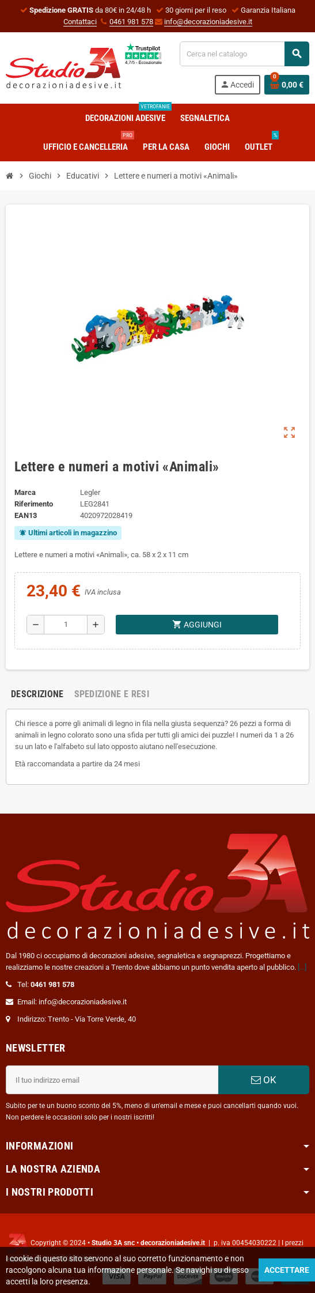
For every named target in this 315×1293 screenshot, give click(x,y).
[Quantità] (66, 624)
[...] (302, 967)
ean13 (25, 515)
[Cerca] (244, 53)
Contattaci (80, 21)
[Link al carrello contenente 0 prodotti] (286, 84)
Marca (25, 492)
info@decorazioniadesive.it (208, 21)
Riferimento (33, 504)
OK (263, 1080)
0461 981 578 (131, 21)
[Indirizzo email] (112, 1079)
